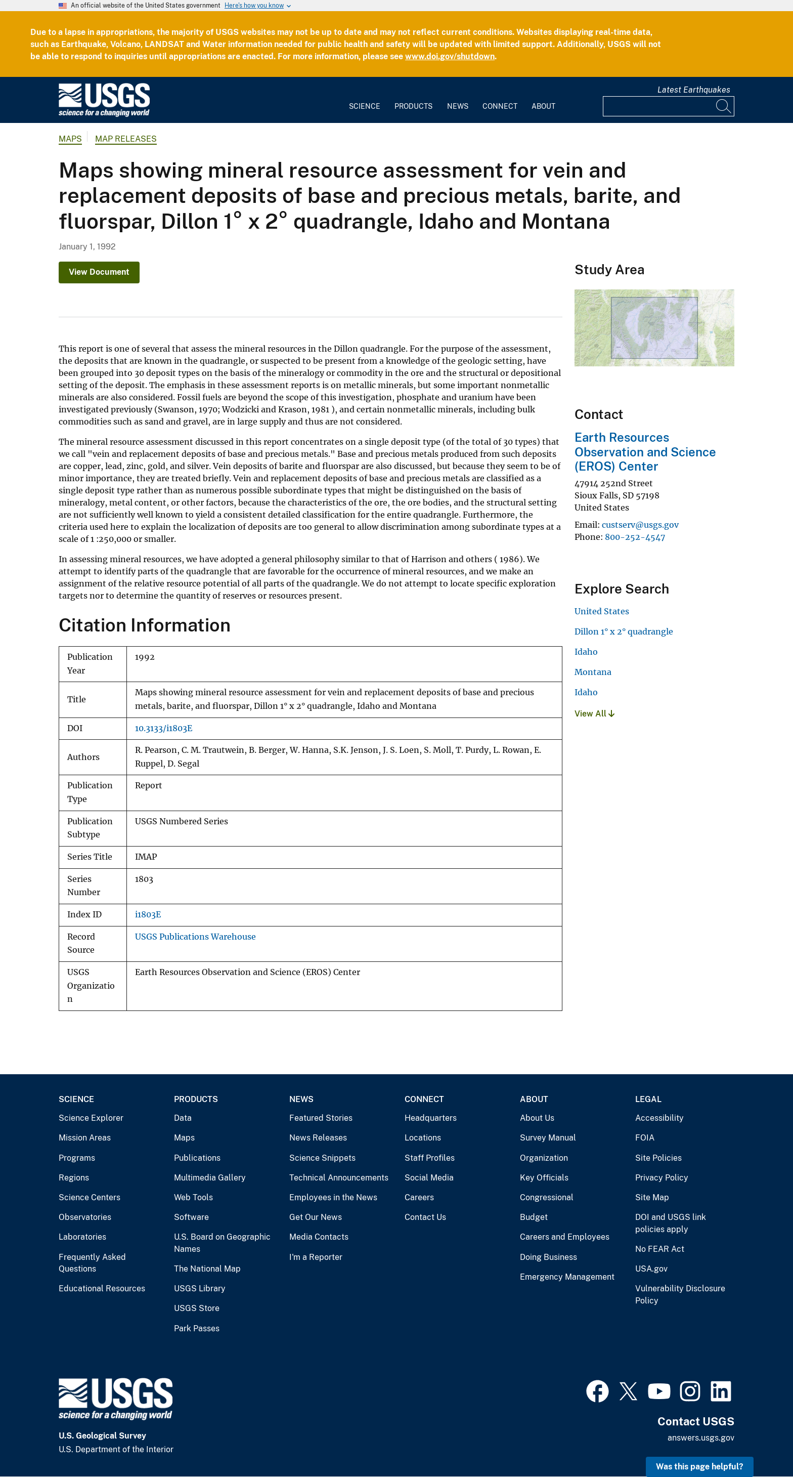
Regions (74, 1178)
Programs (77, 1158)
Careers (419, 1197)
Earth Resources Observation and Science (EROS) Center (645, 452)
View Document (99, 272)
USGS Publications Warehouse (195, 937)
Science (364, 106)
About (543, 106)
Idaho (586, 652)
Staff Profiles (430, 1158)
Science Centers (89, 1197)
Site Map (652, 1197)
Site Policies (658, 1158)
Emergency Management (567, 1277)
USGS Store (196, 1308)
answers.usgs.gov (701, 1438)
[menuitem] (364, 100)
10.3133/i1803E (163, 728)
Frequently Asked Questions (92, 1263)
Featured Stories (321, 1118)
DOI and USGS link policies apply (670, 1223)
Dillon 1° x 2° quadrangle (624, 631)
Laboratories (82, 1237)
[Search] (724, 106)
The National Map (207, 1269)
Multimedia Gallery (210, 1178)
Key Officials (544, 1178)
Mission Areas (85, 1138)
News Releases (318, 1138)
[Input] (668, 106)
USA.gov (651, 1269)
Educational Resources (102, 1288)
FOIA (644, 1138)
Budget (534, 1217)
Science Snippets (322, 1158)
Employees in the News (333, 1197)
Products (413, 106)
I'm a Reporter (315, 1257)
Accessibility (659, 1118)
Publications (197, 1158)
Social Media (429, 1178)
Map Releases (126, 139)
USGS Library (200, 1288)
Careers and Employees (564, 1237)
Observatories (85, 1217)
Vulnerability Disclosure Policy (680, 1294)
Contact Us (425, 1217)
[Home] (104, 114)
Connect (499, 106)
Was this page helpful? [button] (699, 1466)
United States (602, 611)
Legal (648, 1099)
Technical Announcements (338, 1178)
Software (191, 1217)
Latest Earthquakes (693, 90)
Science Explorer (91, 1118)
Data (183, 1118)
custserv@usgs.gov (640, 525)
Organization (544, 1158)
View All (594, 714)
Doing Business (548, 1257)
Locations (423, 1138)
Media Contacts (318, 1237)
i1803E (148, 914)
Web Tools (193, 1197)
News (457, 106)
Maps (70, 139)
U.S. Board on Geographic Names (222, 1243)
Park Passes (196, 1328)
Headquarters (431, 1118)
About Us (537, 1118)
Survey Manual (548, 1138)
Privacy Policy (661, 1178)
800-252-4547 (635, 537)
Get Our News (315, 1217)
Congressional (547, 1197)
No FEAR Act (659, 1249)
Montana (593, 672)
